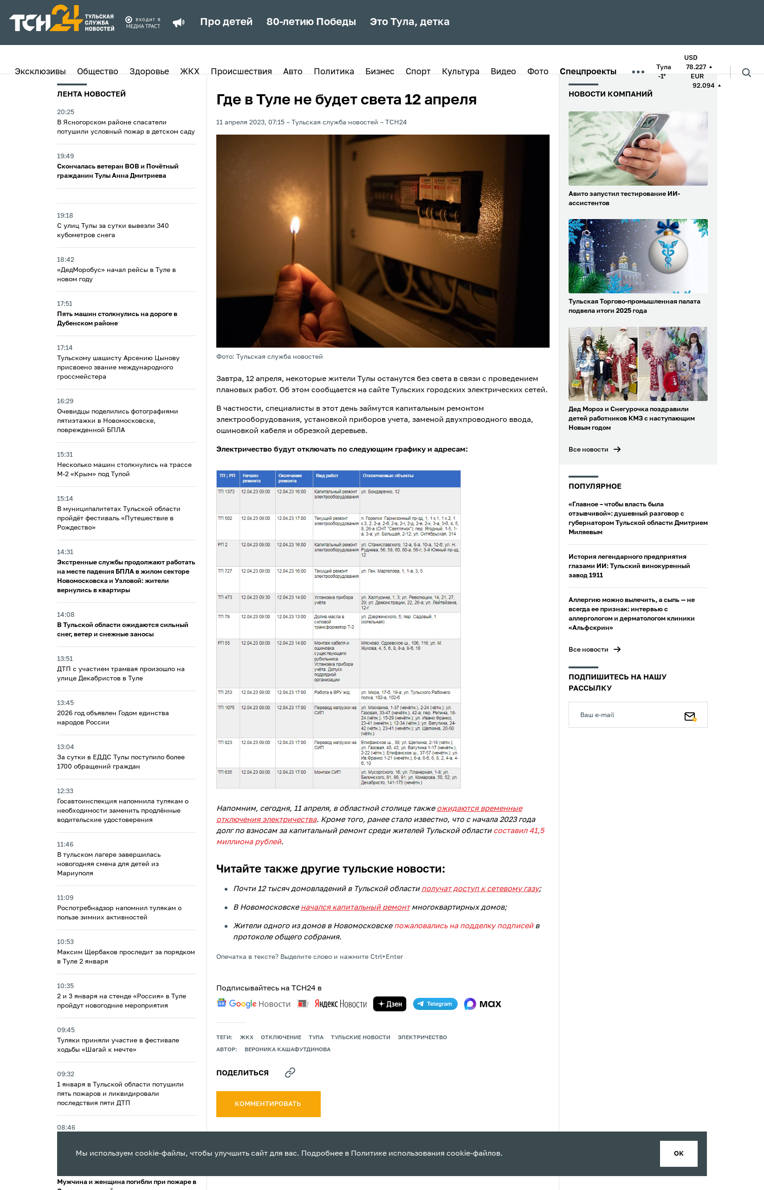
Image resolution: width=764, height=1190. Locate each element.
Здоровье (149, 72)
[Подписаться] (691, 714)
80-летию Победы (311, 22)
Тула (316, 1038)
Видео (503, 72)
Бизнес (380, 72)
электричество (422, 1038)
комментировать (268, 1104)
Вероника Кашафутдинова (287, 1050)
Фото (538, 72)
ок (679, 1154)
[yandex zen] (390, 1003)
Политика (334, 72)
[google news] (253, 1003)
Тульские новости (360, 1038)
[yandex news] (332, 1003)
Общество (97, 72)
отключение (281, 1038)
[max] (483, 1004)
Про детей (226, 22)
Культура (460, 72)
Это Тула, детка (410, 22)
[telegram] (435, 1004)
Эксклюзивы (40, 72)
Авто (293, 72)
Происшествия (241, 72)
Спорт (418, 72)
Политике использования (398, 1154)
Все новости (589, 449)
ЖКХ (190, 72)
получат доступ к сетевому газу (480, 889)
